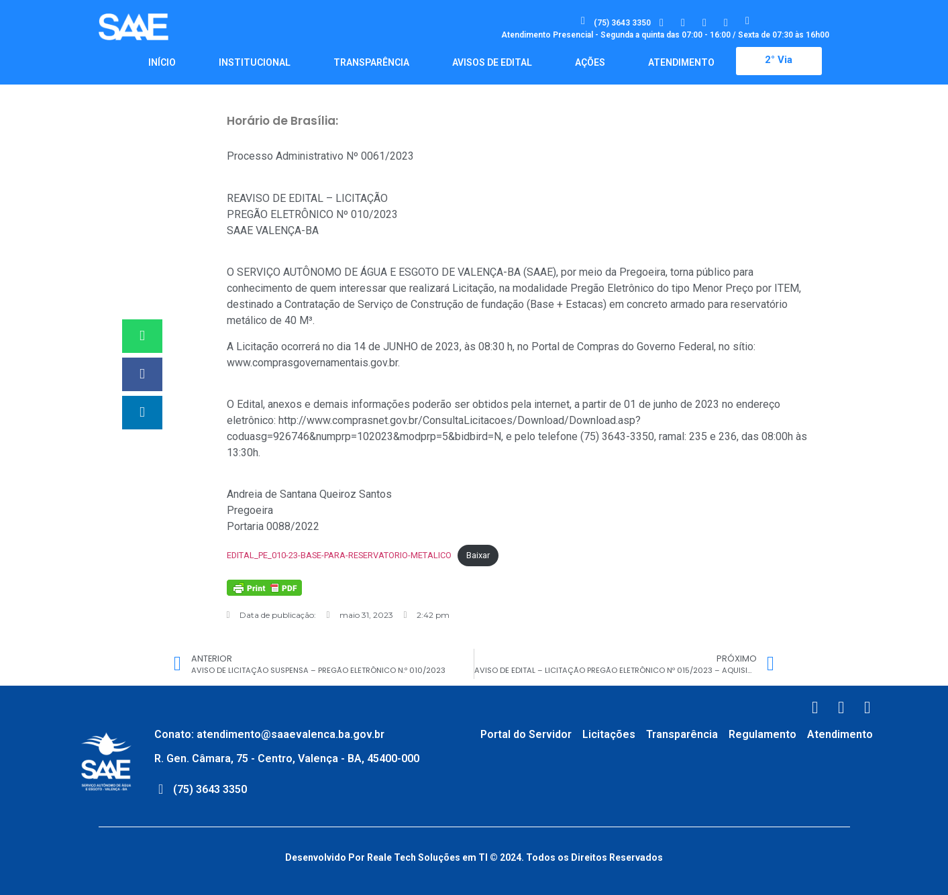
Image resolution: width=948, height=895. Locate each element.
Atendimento (681, 62)
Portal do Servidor (526, 734)
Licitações (608, 734)
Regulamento (762, 734)
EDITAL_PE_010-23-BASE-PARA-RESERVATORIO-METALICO (339, 555)
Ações (590, 62)
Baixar (478, 555)
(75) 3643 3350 (622, 23)
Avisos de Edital (492, 62)
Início (162, 62)
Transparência (371, 62)
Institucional (255, 62)
